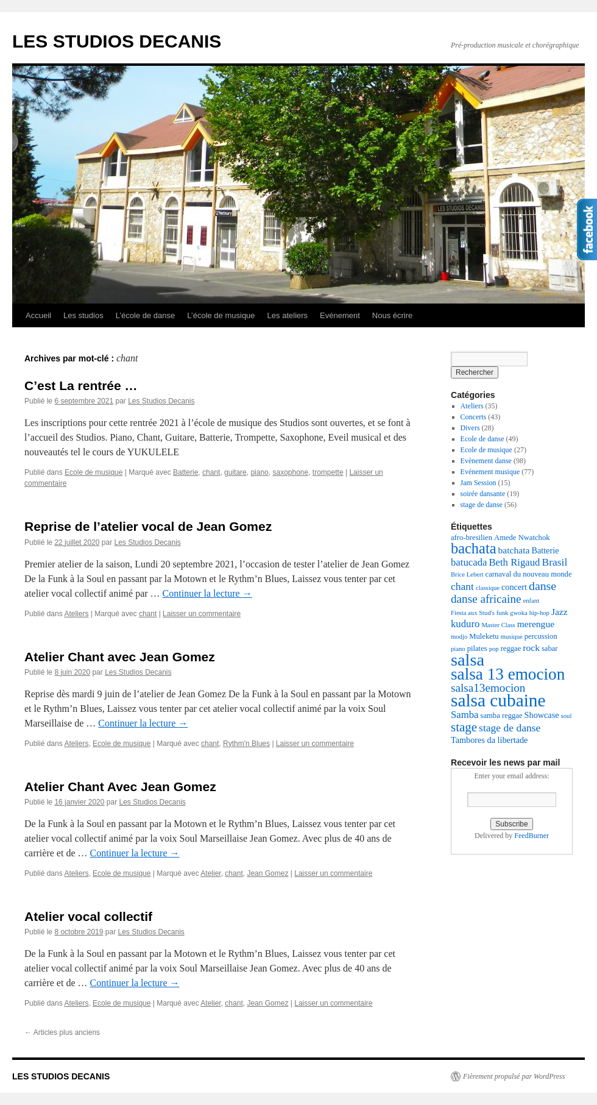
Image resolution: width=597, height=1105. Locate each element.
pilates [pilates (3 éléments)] (477, 648)
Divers (470, 428)
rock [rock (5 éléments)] (531, 647)
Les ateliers (287, 315)
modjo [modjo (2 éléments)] (459, 636)
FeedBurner (531, 835)
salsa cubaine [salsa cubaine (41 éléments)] (498, 700)
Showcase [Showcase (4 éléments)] (542, 715)
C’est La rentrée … (81, 385)
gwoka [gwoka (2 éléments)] (518, 612)
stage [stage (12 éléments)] (464, 727)
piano (259, 472)
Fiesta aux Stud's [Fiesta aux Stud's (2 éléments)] (473, 612)
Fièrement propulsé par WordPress (514, 1076)
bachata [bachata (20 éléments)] (473, 548)
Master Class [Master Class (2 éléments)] (498, 625)
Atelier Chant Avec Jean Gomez (120, 787)
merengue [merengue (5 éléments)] (535, 624)
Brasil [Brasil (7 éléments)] (554, 562)
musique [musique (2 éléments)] (512, 636)
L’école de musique (221, 315)
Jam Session (478, 482)
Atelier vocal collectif (88, 916)
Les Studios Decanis (161, 401)
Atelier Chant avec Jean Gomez (119, 657)
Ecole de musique (93, 472)
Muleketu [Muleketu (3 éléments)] (483, 636)
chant (211, 472)
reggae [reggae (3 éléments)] (511, 648)
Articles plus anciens (62, 1032)
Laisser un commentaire (202, 613)
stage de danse (482, 504)
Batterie (185, 472)
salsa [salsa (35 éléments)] (467, 659)
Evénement (340, 315)
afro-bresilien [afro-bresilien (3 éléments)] (471, 537)
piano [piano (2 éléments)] (458, 648)
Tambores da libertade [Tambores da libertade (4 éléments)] (489, 740)
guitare (235, 472)
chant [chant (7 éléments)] (462, 586)
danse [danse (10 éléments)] (542, 585)
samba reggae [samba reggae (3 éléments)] (502, 715)
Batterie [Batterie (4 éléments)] (545, 550)
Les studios (83, 315)
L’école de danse (145, 315)
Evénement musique (490, 471)
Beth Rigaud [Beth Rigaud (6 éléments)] (514, 562)
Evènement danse (486, 461)
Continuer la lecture (207, 593)
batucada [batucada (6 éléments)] (469, 562)
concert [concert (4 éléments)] (514, 587)
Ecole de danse (482, 439)
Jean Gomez (267, 873)
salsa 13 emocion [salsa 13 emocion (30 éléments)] (508, 674)
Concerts (474, 417)
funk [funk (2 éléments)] (502, 612)
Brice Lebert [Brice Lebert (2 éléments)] (467, 574)
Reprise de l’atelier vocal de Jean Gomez (148, 526)
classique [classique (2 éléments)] (488, 587)
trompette (328, 472)
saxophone (290, 472)
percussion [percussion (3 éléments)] (541, 636)
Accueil (38, 315)
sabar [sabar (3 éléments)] (550, 648)
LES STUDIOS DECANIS (116, 41)
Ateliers (76, 613)
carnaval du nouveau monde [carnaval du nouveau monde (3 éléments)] (529, 574)
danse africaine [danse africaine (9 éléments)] (486, 598)
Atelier (210, 873)
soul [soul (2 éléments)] (566, 715)
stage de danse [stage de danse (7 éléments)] (509, 728)
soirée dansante (483, 493)
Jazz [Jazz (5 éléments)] (559, 611)
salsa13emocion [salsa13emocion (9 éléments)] (488, 687)
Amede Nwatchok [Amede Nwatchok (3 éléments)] (522, 537)
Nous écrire (392, 315)
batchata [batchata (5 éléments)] (514, 550)
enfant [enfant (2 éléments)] (531, 600)
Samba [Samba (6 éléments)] (465, 714)
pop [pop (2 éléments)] (494, 648)
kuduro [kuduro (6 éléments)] (465, 624)
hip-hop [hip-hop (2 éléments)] (539, 612)
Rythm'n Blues (246, 743)
